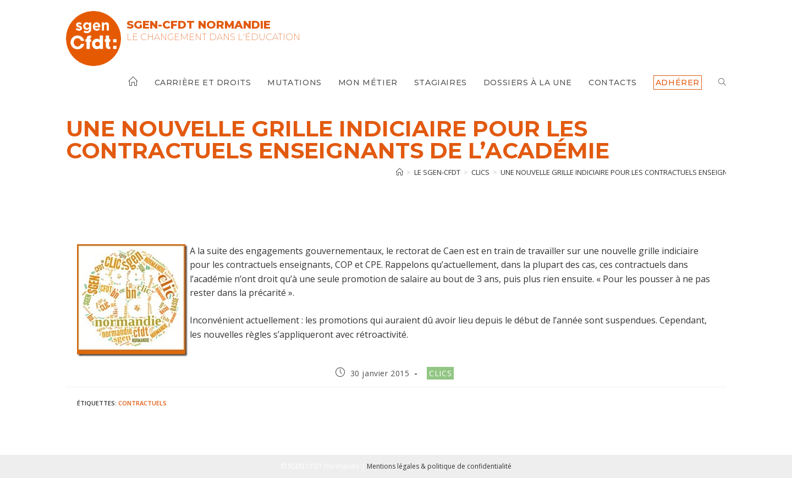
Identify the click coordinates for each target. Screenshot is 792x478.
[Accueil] (399, 172)
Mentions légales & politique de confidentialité (439, 466)
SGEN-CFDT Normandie (199, 24)
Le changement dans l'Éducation (213, 37)
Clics (440, 373)
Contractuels (142, 403)
